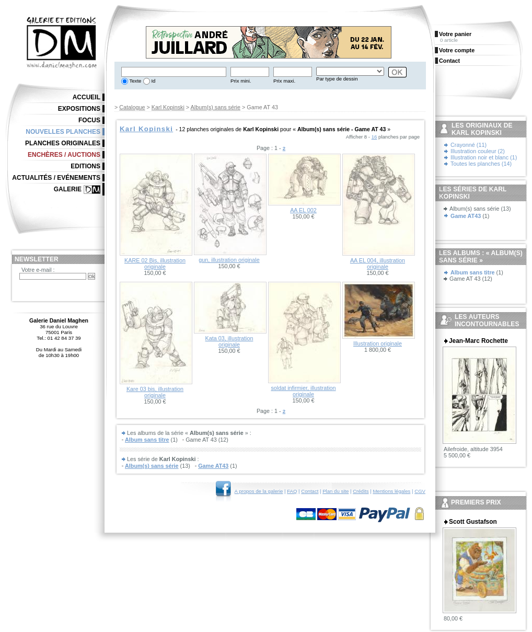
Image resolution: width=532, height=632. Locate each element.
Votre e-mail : (38, 270)
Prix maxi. (284, 81)
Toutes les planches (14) (481, 163)
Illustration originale (377, 343)
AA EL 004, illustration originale (377, 263)
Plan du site (335, 491)
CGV (419, 491)
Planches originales (62, 143)
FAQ (292, 491)
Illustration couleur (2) (477, 151)
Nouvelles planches (63, 131)
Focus (89, 120)
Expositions (79, 108)
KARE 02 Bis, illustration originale (155, 263)
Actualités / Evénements (56, 177)
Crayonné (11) (468, 145)
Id (153, 81)
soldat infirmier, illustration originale (303, 391)
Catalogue (132, 107)
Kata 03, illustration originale (229, 341)
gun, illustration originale (229, 260)
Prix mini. (240, 81)
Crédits (360, 491)
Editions (85, 166)
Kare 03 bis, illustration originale (154, 392)
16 (374, 137)
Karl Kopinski (168, 107)
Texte (134, 81)
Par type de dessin (336, 79)
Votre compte (457, 50)
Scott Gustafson (473, 521)
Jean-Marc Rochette (478, 340)
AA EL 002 (303, 210)
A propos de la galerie (259, 491)
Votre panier (455, 34)
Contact (309, 491)
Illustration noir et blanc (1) (483, 157)
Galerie (68, 189)
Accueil (86, 97)
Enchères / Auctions (64, 154)
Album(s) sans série (215, 107)
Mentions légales (391, 491)
